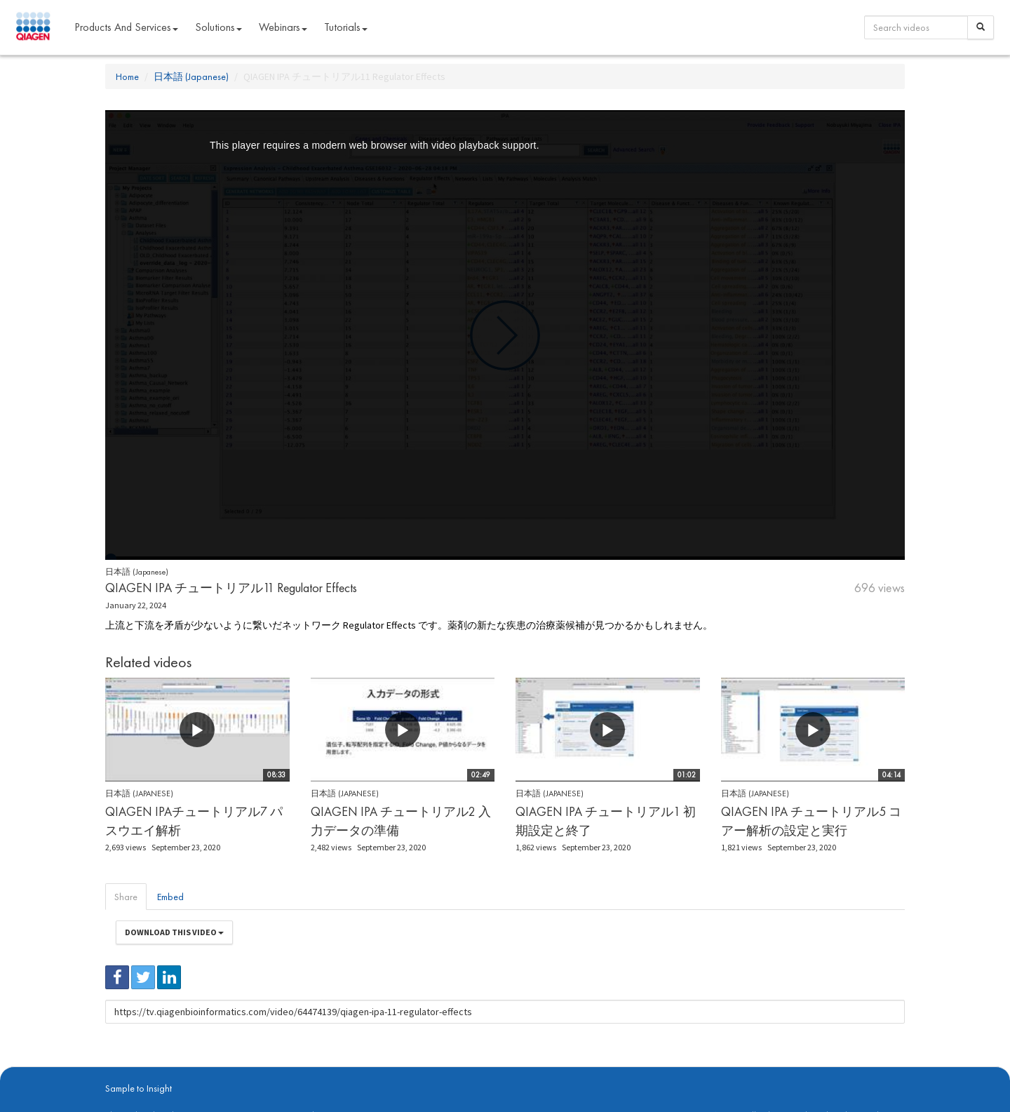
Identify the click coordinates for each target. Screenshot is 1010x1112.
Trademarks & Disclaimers (857, 1070)
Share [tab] (125, 896)
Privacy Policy (301, 1070)
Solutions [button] (218, 27)
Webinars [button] (283, 27)
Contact (345, 1070)
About (114, 1070)
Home (127, 76)
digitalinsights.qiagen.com (177, 1070)
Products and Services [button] (126, 27)
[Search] (980, 27)
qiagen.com (250, 1070)
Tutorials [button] (346, 27)
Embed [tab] (170, 896)
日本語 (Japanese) (191, 76)
